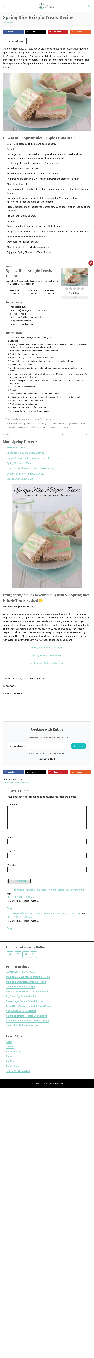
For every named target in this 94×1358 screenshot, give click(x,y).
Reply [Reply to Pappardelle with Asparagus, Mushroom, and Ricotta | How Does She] (9, 932)
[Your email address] (39, 746)
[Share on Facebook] (13, 32)
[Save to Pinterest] (58, 32)
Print (74, 297)
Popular (17, 783)
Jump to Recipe (14, 41)
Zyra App (61, 1087)
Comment (10, 804)
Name (8, 841)
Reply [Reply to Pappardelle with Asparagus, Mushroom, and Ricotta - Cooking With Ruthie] (9, 912)
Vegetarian (24, 783)
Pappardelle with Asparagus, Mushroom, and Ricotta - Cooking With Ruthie (49, 893)
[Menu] (4, 6)
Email (8, 855)
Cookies (6, 783)
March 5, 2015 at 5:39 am (19, 921)
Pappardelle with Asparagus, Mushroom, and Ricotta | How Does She (46, 917)
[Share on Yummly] (80, 32)
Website (9, 869)
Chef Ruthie (9, 23)
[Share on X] (35, 32)
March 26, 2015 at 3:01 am (20, 901)
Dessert (12, 783)
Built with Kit (47, 759)
